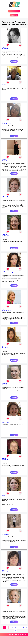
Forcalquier (4, 198)
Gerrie (3, 122)
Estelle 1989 (4, 495)
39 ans (9, 198)
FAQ (10, 634)
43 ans (13, 272)
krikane (3, 607)
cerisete (3, 570)
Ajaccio (3, 422)
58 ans (5, 160)
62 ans (6, 459)
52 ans (6, 347)
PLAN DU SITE (18, 634)
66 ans (13, 86)
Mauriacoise (4, 383)
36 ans (8, 497)
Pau (2, 160)
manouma (4, 533)
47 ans (7, 385)
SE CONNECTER (14, 15)
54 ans (7, 422)
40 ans (9, 310)
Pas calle (4, 421)
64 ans (7, 571)
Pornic (3, 534)
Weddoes (4, 47)
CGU (13, 634)
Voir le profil (14, 61)
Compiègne (4, 123)
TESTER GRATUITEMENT (14, 11)
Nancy (3, 48)
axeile (3, 346)
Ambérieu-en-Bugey (6, 272)
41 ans (7, 235)
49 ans (9, 123)
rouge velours (5, 309)
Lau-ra (3, 271)
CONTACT (24, 634)
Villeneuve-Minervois (6, 609)
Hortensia (4, 458)
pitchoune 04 (5, 196)
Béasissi (4, 84)
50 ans (6, 48)
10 (15, 630)
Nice (3, 347)
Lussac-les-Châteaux (6, 86)
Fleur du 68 (4, 234)
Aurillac (3, 571)
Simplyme (4, 159)
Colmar (3, 235)
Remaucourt (4, 310)
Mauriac (3, 385)
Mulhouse (4, 497)
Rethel (3, 459)
